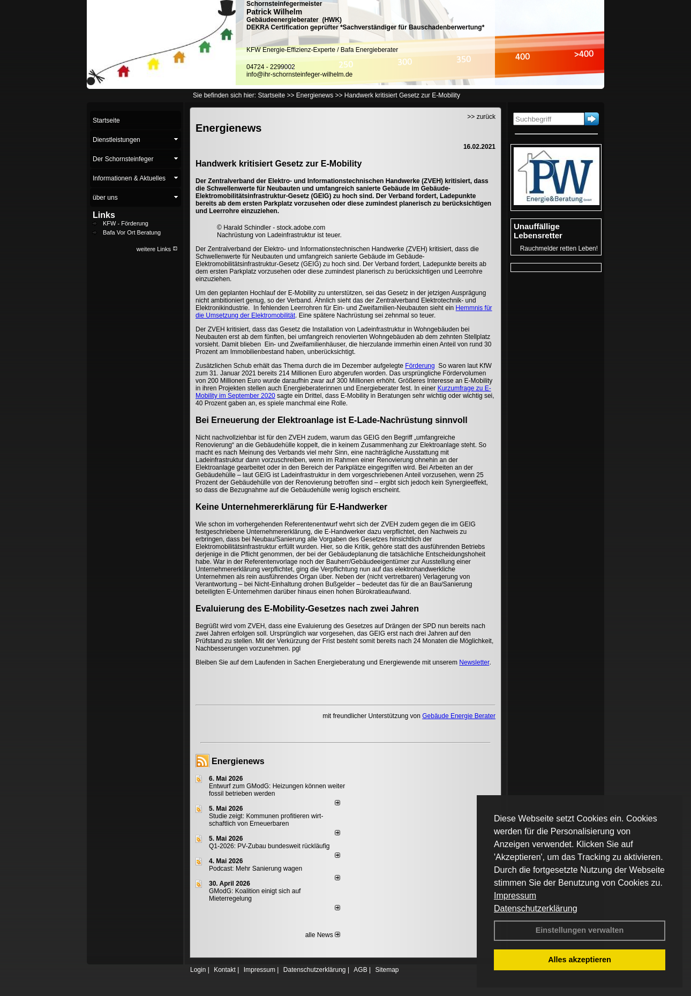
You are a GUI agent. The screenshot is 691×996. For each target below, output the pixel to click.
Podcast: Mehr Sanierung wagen (255, 868)
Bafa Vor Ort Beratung (132, 232)
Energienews (238, 761)
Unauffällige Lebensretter (538, 231)
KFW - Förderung (125, 223)
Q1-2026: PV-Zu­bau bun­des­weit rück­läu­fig (269, 846)
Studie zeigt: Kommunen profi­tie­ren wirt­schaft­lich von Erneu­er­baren (266, 819)
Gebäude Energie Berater (458, 716)
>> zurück (481, 116)
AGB (360, 970)
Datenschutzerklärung (535, 908)
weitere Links (157, 249)
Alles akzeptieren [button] (579, 959)
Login (198, 970)
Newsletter (474, 662)
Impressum (515, 895)
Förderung (419, 365)
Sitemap (387, 970)
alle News (322, 935)
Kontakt (225, 970)
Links (104, 215)
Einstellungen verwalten (580, 930)
